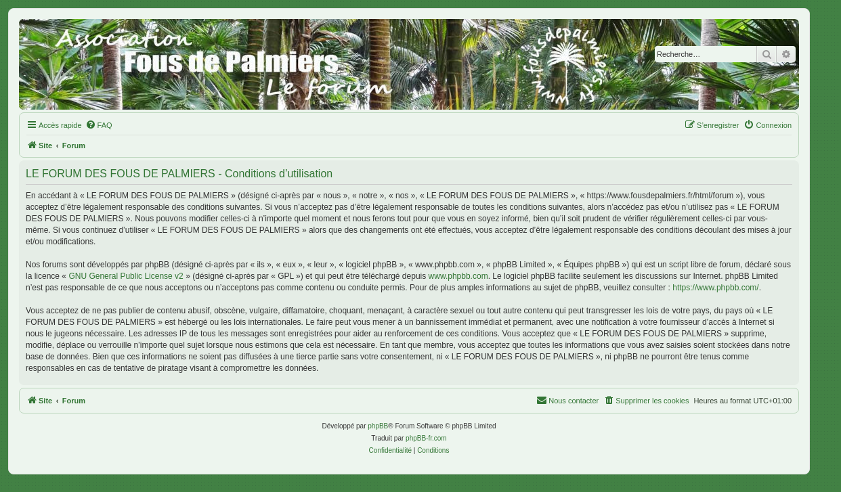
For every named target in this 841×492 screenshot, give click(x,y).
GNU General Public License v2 (125, 276)
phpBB (378, 426)
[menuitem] (98, 125)
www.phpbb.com (458, 276)
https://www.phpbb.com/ (715, 287)
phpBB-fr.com (426, 438)
